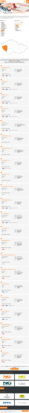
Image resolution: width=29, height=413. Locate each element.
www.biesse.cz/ (19, 84)
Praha (2, 31)
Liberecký (2, 27)
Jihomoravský (3, 24)
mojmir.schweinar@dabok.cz (21, 124)
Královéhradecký (4, 26)
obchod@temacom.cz (20, 341)
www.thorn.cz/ (19, 357)
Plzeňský (2, 30)
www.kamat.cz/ (19, 231)
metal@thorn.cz (19, 356)
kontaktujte (14, 367)
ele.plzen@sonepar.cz (20, 258)
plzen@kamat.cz (19, 230)
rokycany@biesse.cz (20, 111)
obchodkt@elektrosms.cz (20, 150)
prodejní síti (19, 366)
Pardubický (3, 29)
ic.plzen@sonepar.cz (20, 272)
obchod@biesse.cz (19, 83)
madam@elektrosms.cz (20, 138)
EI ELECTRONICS (18, 30)
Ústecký (2, 33)
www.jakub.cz (19, 203)
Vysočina (2, 34)
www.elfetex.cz (19, 163)
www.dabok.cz (19, 125)
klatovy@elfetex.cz (19, 176)
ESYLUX (16, 29)
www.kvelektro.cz (19, 217)
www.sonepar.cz (19, 259)
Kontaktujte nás (15, 368)
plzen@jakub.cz (19, 202)
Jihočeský (2, 23)
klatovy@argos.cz (19, 70)
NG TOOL (16, 26)
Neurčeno (2, 22)
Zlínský (2, 35)
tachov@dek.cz (19, 313)
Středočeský (3, 32)
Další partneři (4, 407)
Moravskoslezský (4, 28)
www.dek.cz (18, 287)
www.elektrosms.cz (19, 139)
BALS (16, 28)
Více (2, 388)
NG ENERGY (17, 27)
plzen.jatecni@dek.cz (20, 286)
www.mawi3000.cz (19, 244)
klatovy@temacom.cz (20, 328)
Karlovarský (3, 25)
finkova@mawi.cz (19, 243)
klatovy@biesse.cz (19, 97)
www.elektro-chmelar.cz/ (20, 189)
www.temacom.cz (19, 342)
